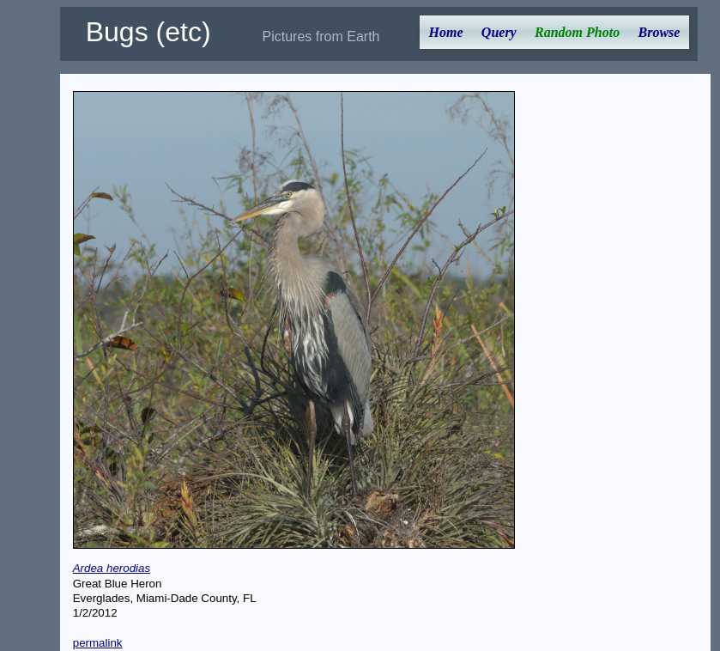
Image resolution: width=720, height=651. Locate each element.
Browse (659, 32)
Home (446, 32)
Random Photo (577, 32)
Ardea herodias (111, 568)
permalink (98, 642)
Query (499, 32)
